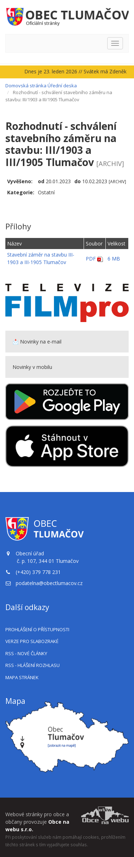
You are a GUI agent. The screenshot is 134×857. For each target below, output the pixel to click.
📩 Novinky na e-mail (37, 341)
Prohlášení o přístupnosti (37, 629)
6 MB (114, 258)
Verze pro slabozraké (32, 641)
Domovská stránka (25, 85)
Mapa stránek (22, 677)
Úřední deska (62, 85)
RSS (26, 653)
